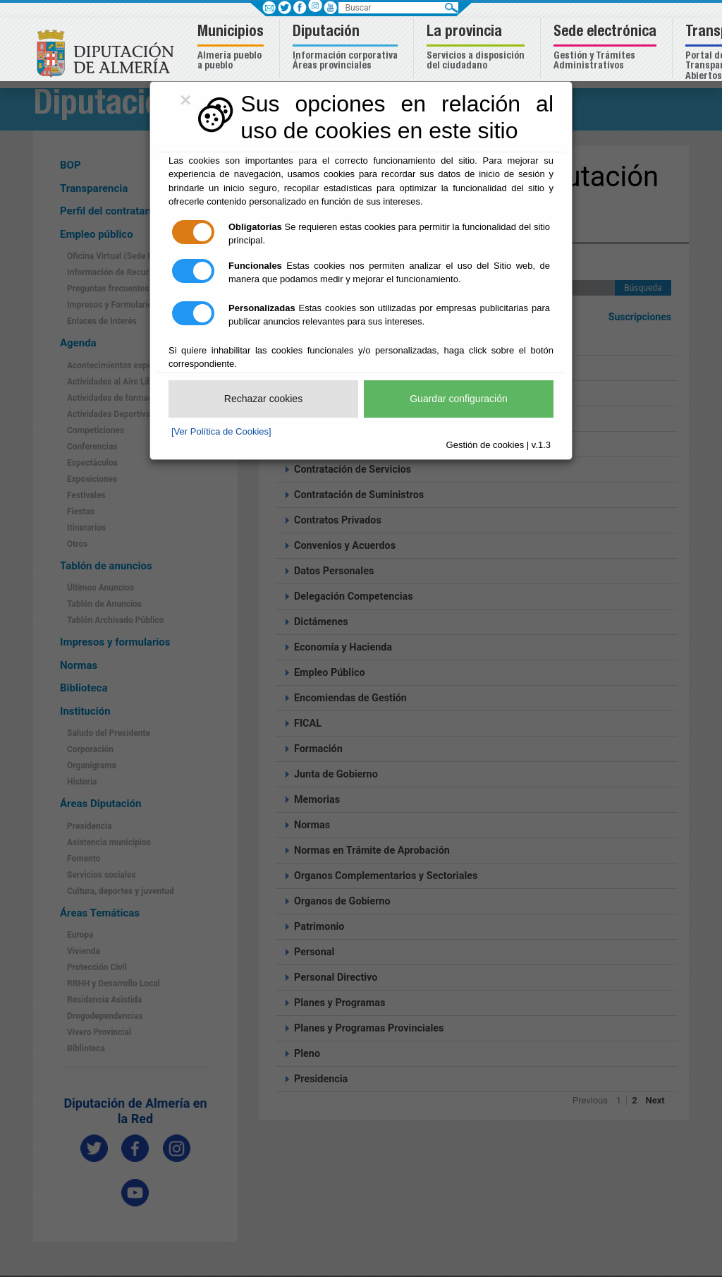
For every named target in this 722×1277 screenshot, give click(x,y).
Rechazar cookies (263, 398)
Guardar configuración (459, 398)
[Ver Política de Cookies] (221, 431)
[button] (232, 48)
